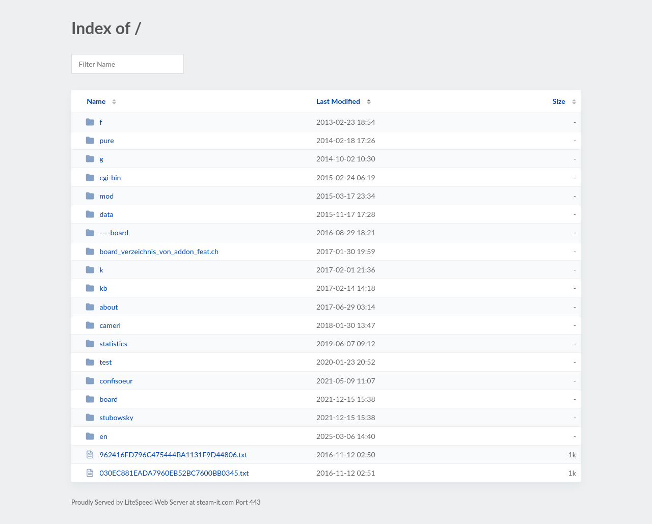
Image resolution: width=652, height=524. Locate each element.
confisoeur (109, 380)
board (102, 399)
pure (100, 140)
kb (96, 288)
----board (107, 232)
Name (96, 101)
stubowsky (109, 417)
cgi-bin (103, 177)
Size (559, 101)
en (96, 436)
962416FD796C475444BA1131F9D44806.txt (166, 454)
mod (100, 195)
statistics (106, 343)
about (102, 306)
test (99, 361)
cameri (103, 325)
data (99, 214)
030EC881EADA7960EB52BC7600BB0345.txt (167, 472)
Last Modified (338, 101)
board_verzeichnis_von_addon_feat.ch (152, 251)
